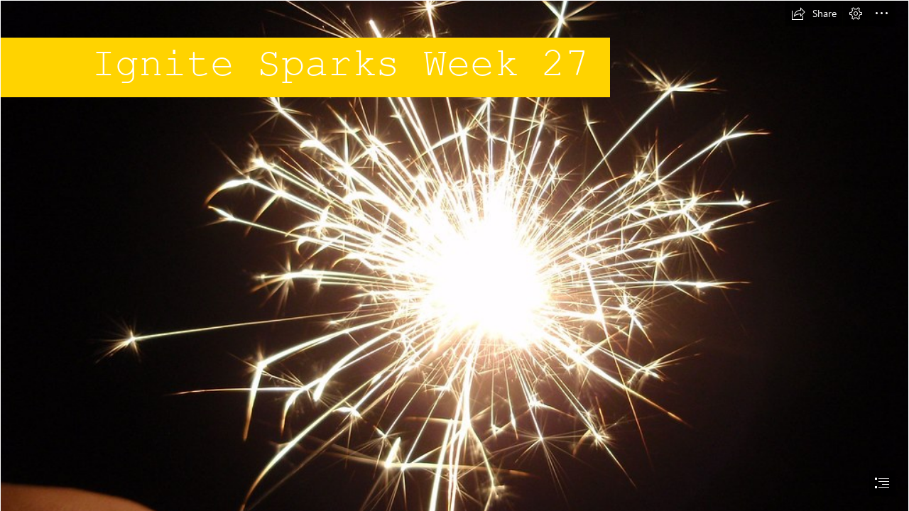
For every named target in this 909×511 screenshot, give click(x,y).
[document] (454, 255)
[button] (813, 13)
